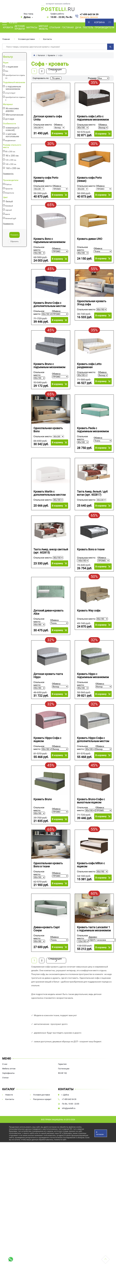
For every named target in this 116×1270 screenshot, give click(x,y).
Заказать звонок (89, 17)
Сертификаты (8, 1073)
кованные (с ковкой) (12, 129)
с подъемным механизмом (13, 87)
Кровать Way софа (88, 610)
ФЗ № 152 (62, 1073)
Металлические (14, 115)
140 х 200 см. (11, 164)
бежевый (9, 206)
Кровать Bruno (42, 799)
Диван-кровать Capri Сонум (46, 928)
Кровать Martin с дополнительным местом (49, 493)
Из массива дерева (12, 109)
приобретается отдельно (15, 98)
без (6, 71)
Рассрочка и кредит (42, 1099)
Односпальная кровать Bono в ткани (48, 864)
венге (7, 214)
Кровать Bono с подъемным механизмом (49, 240)
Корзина (99, 22)
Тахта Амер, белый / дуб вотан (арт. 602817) (92, 493)
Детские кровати (20, 27)
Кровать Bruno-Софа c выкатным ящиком (91, 800)
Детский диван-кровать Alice (48, 612)
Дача (78, 27)
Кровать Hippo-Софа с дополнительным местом (93, 739)
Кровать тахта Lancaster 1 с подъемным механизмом (94, 928)
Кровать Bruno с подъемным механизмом (49, 365)
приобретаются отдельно (15, 76)
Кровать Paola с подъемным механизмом (93, 429)
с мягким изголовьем (12, 135)
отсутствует (10, 93)
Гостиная (68, 27)
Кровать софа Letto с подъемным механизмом (93, 118)
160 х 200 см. (13, 168)
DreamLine (9, 193)
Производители (104, 27)
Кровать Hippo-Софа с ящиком (47, 739)
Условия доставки (26, 39)
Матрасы (31, 27)
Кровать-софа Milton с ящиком (91, 864)
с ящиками (12, 67)
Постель (88, 27)
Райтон (8, 184)
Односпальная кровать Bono (48, 429)
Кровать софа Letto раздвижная (89, 365)
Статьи (5, 1077)
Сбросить (14, 241)
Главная (6, 39)
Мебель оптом (8, 1068)
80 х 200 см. (10, 152)
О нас (4, 1064)
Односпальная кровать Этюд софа (91, 302)
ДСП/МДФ (9, 119)
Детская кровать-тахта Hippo (48, 675)
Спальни (54, 27)
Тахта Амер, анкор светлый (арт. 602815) (50, 551)
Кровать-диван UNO (89, 238)
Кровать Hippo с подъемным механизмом (93, 675)
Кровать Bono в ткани (90, 549)
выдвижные (10, 140)
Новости (9, 1094)
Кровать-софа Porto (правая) (45, 179)
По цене (56, 78)
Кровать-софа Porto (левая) (89, 179)
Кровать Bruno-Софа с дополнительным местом (49, 304)
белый (9, 201)
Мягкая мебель (43, 27)
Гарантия (62, 1064)
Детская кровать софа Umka (47, 118)
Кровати (8, 27)
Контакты (47, 39)
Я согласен (100, 1133)
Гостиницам (63, 1068)
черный (8, 210)
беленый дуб (10, 218)
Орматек (9, 189)
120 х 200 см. (11, 160)
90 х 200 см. (12, 155)
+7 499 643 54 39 (89, 14)
